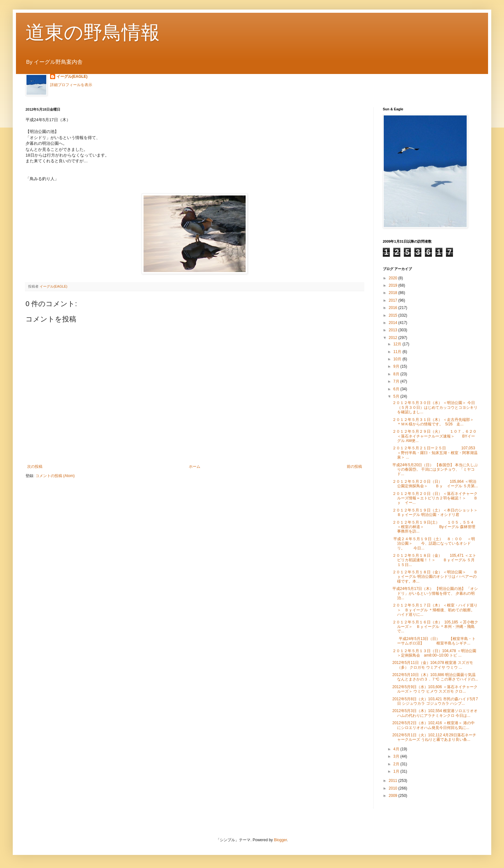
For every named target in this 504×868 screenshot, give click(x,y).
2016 (393, 307)
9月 (396, 366)
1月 (396, 771)
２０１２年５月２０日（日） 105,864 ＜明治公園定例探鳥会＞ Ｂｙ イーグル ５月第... (435, 483)
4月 (396, 749)
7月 (396, 381)
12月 (398, 344)
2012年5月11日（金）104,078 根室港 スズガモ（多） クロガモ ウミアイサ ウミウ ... (432, 664)
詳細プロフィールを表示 (71, 85)
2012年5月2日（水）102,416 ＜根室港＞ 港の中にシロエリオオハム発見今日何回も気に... (433, 725)
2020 (393, 278)
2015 (393, 315)
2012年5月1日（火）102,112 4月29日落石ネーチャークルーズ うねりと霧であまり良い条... (434, 737)
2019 (393, 285)
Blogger (280, 840)
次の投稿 (34, 466)
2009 (393, 795)
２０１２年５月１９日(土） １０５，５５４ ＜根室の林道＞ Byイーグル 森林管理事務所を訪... (433, 527)
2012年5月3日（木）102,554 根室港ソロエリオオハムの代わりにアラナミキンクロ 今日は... (435, 713)
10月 (398, 359)
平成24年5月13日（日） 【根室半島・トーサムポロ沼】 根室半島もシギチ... (434, 640)
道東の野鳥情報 (93, 32)
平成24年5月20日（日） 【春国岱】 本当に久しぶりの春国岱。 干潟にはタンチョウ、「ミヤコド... (435, 469)
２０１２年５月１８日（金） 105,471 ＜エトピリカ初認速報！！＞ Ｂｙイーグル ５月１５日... (434, 560)
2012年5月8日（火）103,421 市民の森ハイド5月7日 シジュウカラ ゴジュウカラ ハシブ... (435, 701)
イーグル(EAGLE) (71, 76)
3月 (396, 756)
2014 (393, 322)
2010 (393, 788)
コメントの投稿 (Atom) (55, 476)
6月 (396, 389)
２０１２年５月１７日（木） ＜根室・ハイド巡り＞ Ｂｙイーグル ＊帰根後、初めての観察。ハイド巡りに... (435, 610)
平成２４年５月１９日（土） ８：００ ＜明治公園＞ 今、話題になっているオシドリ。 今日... (433, 543)
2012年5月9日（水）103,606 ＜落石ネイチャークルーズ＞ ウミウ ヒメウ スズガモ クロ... (435, 689)
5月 (396, 396)
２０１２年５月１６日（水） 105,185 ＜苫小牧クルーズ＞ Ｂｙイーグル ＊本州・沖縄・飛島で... (435, 627)
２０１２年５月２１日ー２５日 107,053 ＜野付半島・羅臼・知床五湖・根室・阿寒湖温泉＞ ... (435, 453)
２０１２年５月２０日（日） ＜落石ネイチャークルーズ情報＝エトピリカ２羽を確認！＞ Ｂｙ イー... (435, 498)
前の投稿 (354, 466)
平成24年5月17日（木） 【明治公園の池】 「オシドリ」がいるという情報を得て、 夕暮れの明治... (435, 593)
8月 (396, 374)
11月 (398, 351)
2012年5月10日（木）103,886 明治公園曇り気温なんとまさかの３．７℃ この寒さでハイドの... (435, 677)
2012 (393, 337)
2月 (396, 764)
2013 (393, 330)
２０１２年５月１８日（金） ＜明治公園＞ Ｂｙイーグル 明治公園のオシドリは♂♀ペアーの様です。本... (435, 577)
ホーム (194, 466)
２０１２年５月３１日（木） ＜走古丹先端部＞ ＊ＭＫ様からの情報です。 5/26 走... (438, 421)
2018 (393, 293)
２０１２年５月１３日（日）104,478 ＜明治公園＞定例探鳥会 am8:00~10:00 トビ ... (434, 653)
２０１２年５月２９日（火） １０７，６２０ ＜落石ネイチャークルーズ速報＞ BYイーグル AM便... (434, 436)
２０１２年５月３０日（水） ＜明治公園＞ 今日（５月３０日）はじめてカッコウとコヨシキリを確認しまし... (435, 407)
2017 (393, 300)
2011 (393, 780)
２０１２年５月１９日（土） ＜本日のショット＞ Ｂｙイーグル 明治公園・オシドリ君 (438, 512)
